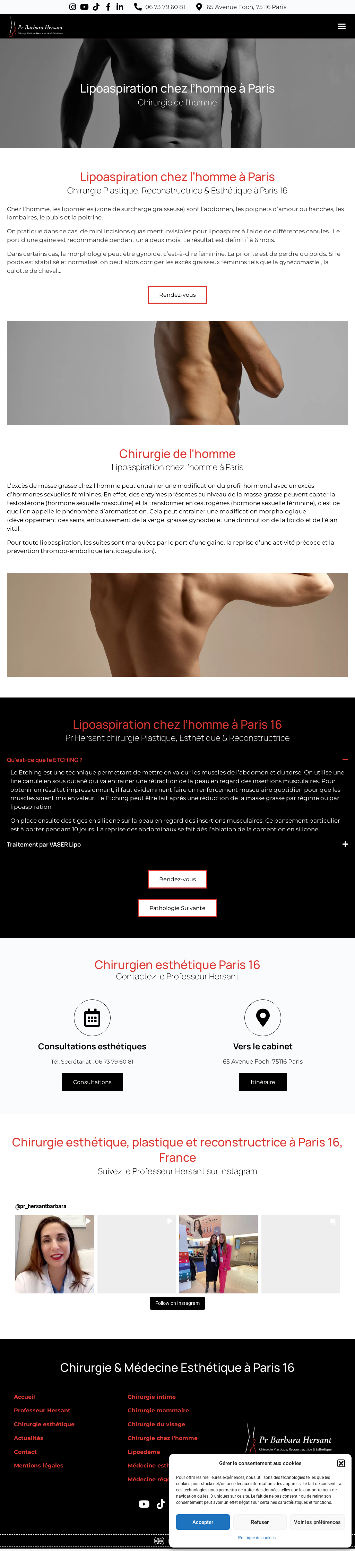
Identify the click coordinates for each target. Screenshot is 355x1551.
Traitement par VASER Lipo (51, 844)
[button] (341, 1463)
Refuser (260, 1522)
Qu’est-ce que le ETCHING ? (53, 759)
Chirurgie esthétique (46, 1426)
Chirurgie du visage (158, 1426)
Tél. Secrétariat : (92, 1062)
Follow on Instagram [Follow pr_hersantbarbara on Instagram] (177, 1305)
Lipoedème (145, 1453)
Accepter (202, 1522)
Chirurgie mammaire (160, 1412)
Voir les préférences (317, 1522)
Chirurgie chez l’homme (165, 1440)
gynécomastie (300, 262)
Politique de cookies (257, 1537)
